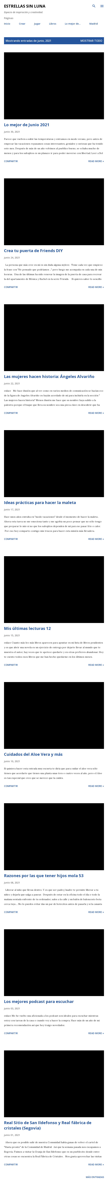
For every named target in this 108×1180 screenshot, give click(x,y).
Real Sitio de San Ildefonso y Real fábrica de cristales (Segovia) (47, 1125)
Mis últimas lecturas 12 (27, 628)
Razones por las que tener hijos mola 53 (44, 875)
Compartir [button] (11, 161)
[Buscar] (94, 6)
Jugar (37, 23)
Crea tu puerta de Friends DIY (33, 250)
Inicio (7, 23)
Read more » (96, 161)
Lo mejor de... (73, 23)
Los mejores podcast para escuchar (39, 1001)
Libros (52, 23)
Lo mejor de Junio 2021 (26, 124)
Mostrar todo (91, 41)
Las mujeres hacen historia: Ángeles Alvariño (49, 376)
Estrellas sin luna (24, 6)
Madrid (93, 23)
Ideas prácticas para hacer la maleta (40, 502)
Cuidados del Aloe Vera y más (33, 754)
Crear (22, 23)
